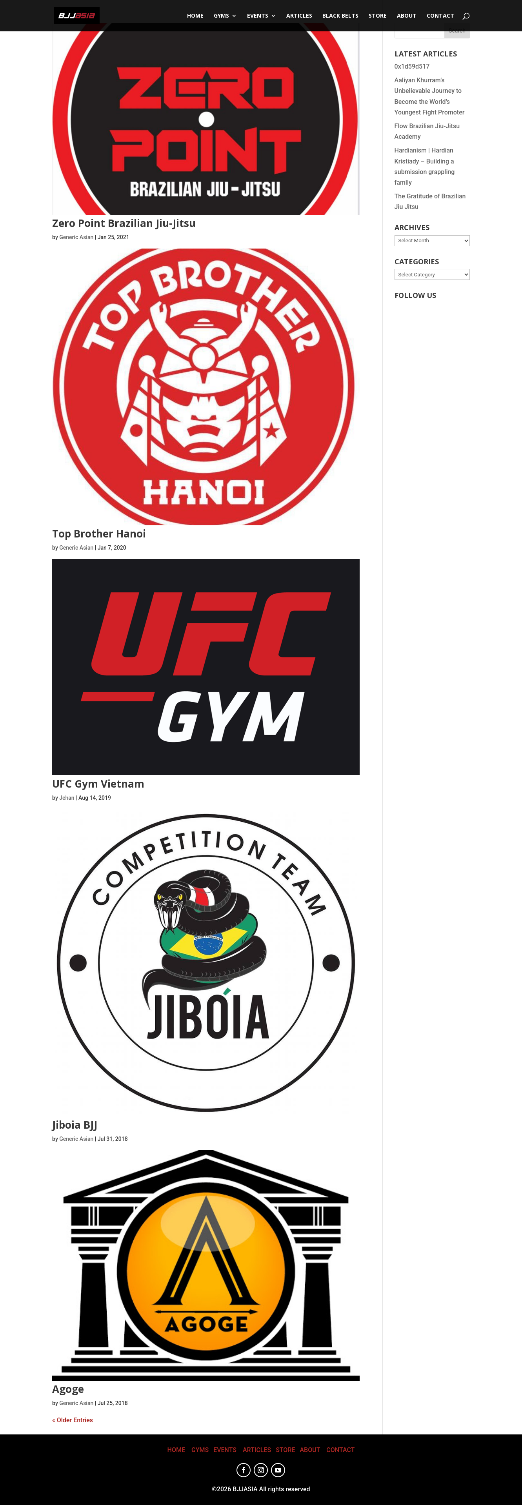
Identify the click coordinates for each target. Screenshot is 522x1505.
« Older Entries (72, 1420)
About (407, 16)
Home (195, 16)
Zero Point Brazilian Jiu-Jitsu (124, 223)
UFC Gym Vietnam (98, 784)
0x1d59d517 (412, 66)
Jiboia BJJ (74, 1125)
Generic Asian (76, 237)
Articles (299, 16)
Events (257, 16)
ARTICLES (257, 1450)
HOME (176, 1450)
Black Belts (340, 16)
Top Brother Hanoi (99, 533)
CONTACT (440, 16)
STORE (378, 16)
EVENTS (224, 1450)
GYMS (200, 1450)
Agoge (68, 1389)
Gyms (221, 16)
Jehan (66, 798)
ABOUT (310, 1450)
